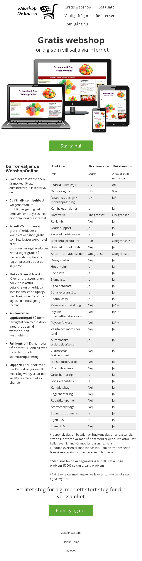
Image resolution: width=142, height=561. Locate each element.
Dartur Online (71, 542)
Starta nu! (71, 146)
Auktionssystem (71, 532)
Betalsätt (106, 7)
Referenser (105, 15)
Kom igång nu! (77, 24)
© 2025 (70, 551)
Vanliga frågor (76, 15)
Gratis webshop (78, 7)
